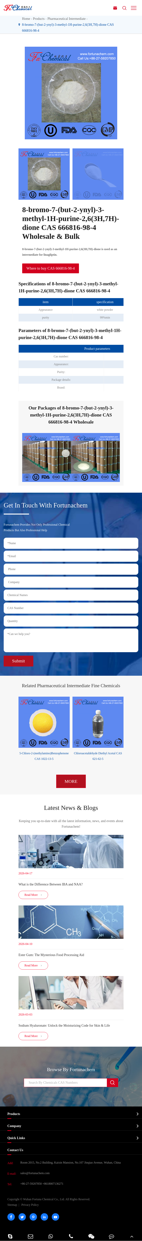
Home (26, 19)
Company (14, 1126)
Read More (33, 895)
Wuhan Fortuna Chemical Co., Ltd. (48, 1199)
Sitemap (12, 1204)
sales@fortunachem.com (35, 1173)
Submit (18, 660)
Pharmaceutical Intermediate (67, 19)
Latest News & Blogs (71, 807)
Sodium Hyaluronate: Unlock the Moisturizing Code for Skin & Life (64, 1025)
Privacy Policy (30, 1204)
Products (39, 19)
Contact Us (15, 1150)
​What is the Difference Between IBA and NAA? (50, 884)
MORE (71, 781)
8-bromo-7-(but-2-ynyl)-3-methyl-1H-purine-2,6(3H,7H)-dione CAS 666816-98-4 (68, 27)
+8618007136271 (53, 1183)
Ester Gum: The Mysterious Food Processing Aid (51, 955)
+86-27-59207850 (31, 1183)
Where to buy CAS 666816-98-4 (50, 268)
